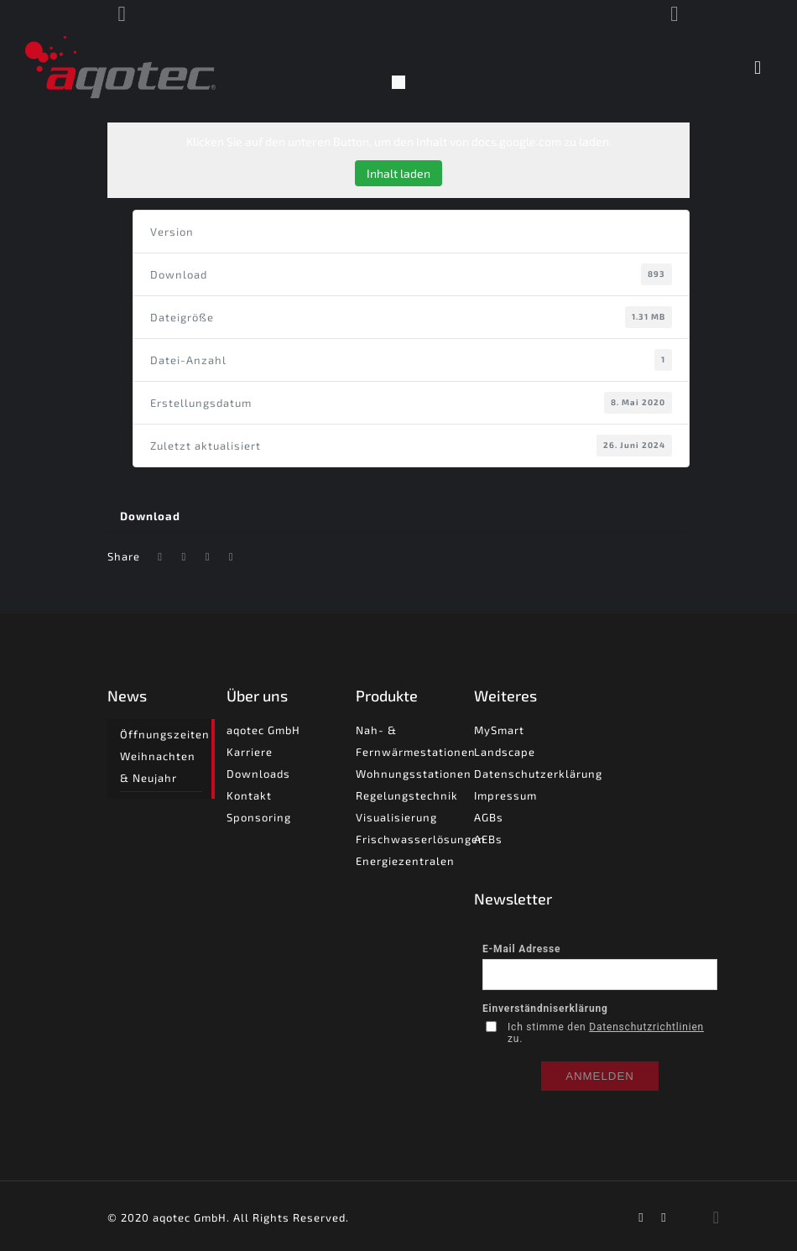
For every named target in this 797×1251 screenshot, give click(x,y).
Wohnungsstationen (413, 773)
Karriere (250, 751)
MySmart (499, 730)
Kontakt (249, 795)
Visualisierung (396, 817)
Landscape (504, 751)
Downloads (258, 773)
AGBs (488, 817)
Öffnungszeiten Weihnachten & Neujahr (160, 755)
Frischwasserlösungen (421, 839)
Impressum (505, 795)
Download (150, 516)
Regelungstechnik (407, 795)
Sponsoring (259, 817)
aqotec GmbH (263, 730)
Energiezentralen (405, 861)
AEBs (488, 839)
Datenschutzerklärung (538, 773)
